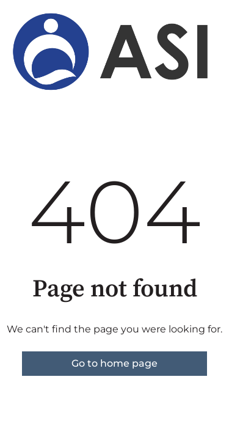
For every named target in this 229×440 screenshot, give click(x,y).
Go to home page (114, 363)
